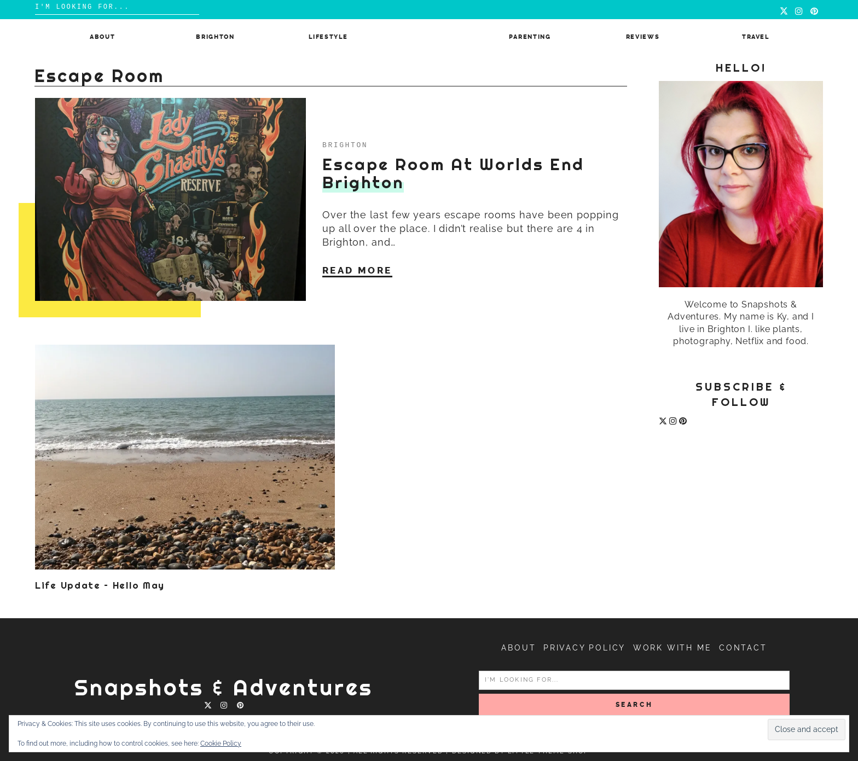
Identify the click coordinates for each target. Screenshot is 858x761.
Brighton (215, 36)
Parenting (530, 36)
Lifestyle (328, 36)
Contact (743, 647)
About (102, 36)
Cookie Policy (220, 743)
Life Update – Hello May (100, 585)
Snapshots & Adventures (223, 687)
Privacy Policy (584, 647)
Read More (357, 270)
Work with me (672, 647)
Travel (755, 36)
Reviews (643, 36)
